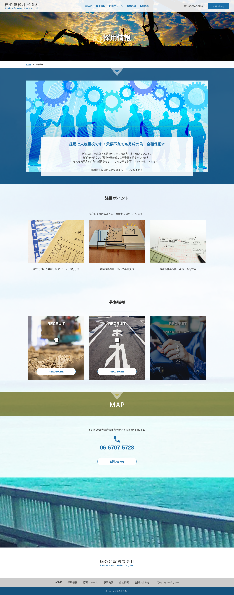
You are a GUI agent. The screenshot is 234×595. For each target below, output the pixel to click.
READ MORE (56, 371)
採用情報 (100, 6)
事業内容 (131, 6)
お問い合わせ (219, 6)
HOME (88, 6)
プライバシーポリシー (167, 582)
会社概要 (144, 6)
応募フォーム (116, 6)
